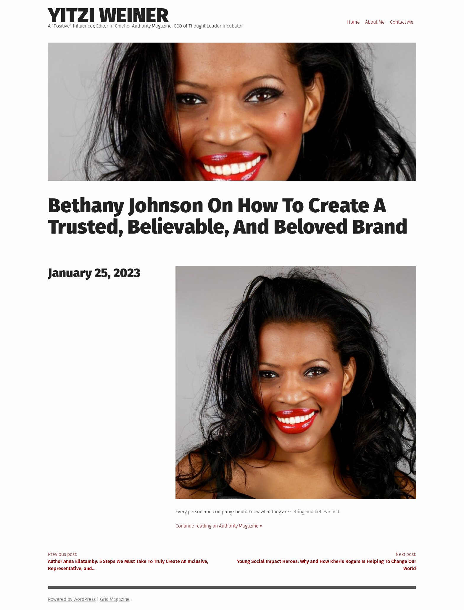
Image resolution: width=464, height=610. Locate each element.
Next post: (324, 561)
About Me (375, 22)
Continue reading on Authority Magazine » (218, 526)
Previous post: (140, 561)
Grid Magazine (115, 599)
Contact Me (401, 22)
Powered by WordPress (72, 599)
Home (353, 22)
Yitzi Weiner (108, 15)
